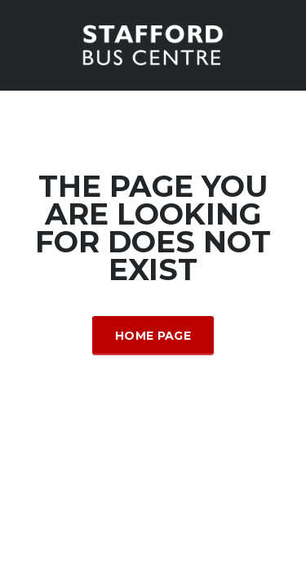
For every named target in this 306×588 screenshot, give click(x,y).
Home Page (153, 335)
